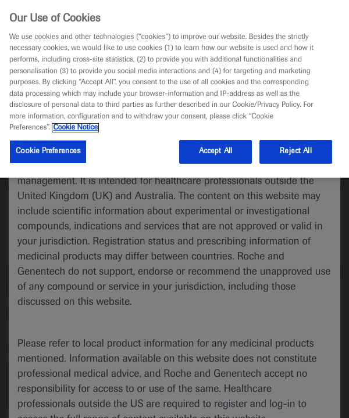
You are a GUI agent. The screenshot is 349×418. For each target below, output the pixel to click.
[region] (174, 89)
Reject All (295, 151)
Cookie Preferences (48, 151)
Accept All (215, 151)
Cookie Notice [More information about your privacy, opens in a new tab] (75, 127)
